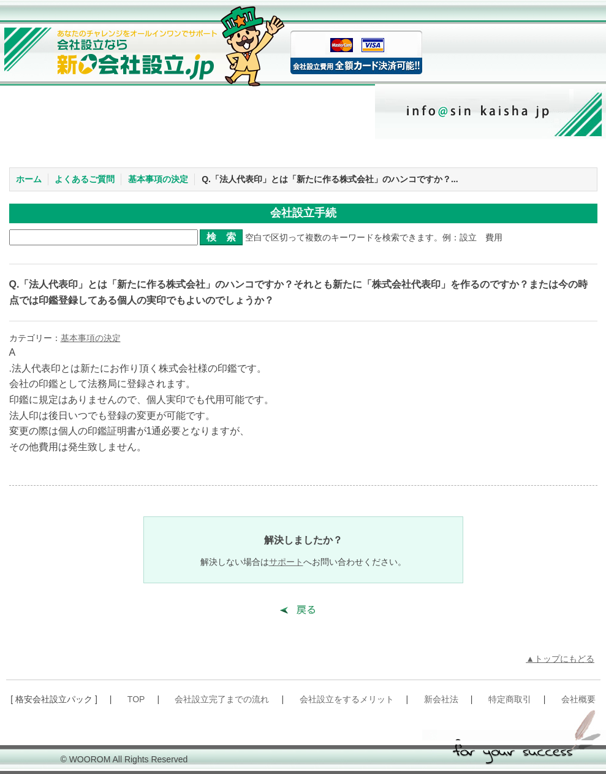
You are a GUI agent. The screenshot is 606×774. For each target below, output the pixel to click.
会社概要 (578, 699)
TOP (136, 699)
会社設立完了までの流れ (222, 699)
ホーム (29, 179)
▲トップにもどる (560, 659)
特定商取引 (509, 699)
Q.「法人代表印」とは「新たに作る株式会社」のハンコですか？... (330, 179)
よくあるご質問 (85, 179)
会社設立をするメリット (347, 699)
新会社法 (441, 699)
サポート (286, 562)
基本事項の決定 (158, 179)
